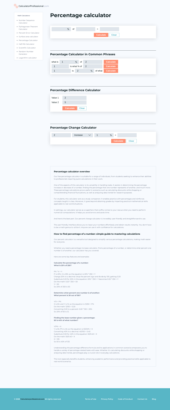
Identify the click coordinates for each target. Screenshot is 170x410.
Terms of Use (90, 399)
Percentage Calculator (28, 40)
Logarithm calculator (28, 58)
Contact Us (142, 399)
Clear (114, 35)
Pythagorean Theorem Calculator (28, 28)
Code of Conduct (125, 399)
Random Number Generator (26, 52)
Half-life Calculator (26, 44)
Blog (154, 399)
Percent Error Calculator (29, 33)
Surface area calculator (28, 37)
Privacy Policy (107, 399)
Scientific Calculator (27, 48)
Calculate (101, 35)
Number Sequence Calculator (26, 21)
